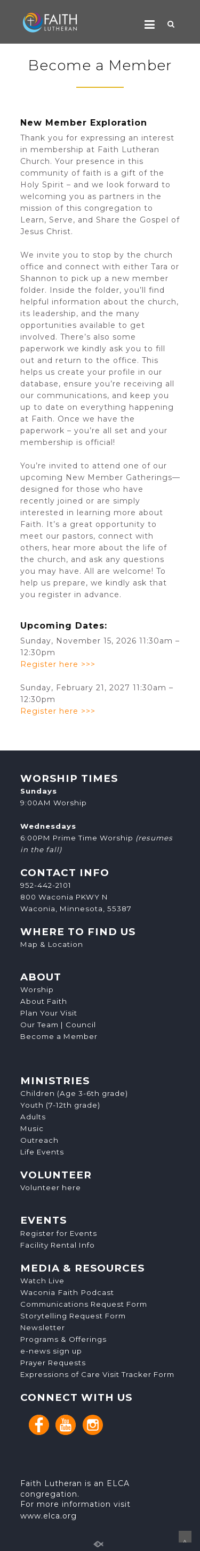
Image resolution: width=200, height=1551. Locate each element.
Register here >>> (57, 664)
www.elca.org (48, 1516)
